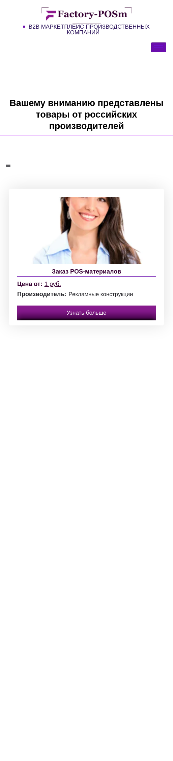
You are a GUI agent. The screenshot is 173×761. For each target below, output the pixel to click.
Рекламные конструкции (100, 294)
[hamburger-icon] (158, 47)
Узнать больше (86, 313)
